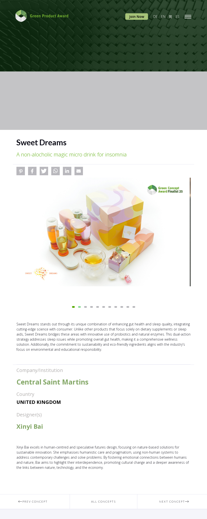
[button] (20, 171)
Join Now (136, 16)
